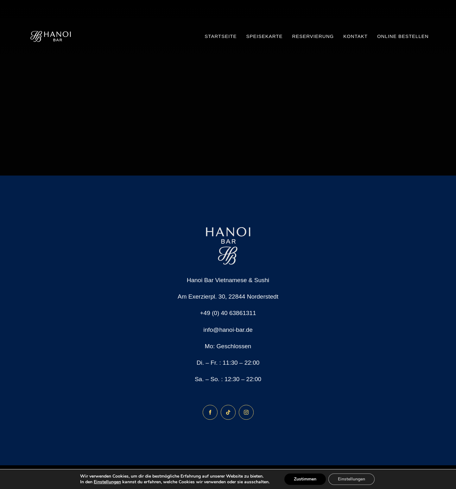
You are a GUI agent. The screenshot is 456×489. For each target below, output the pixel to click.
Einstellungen (107, 482)
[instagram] (246, 412)
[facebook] (210, 412)
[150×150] (51, 15)
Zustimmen (305, 479)
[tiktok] (228, 412)
